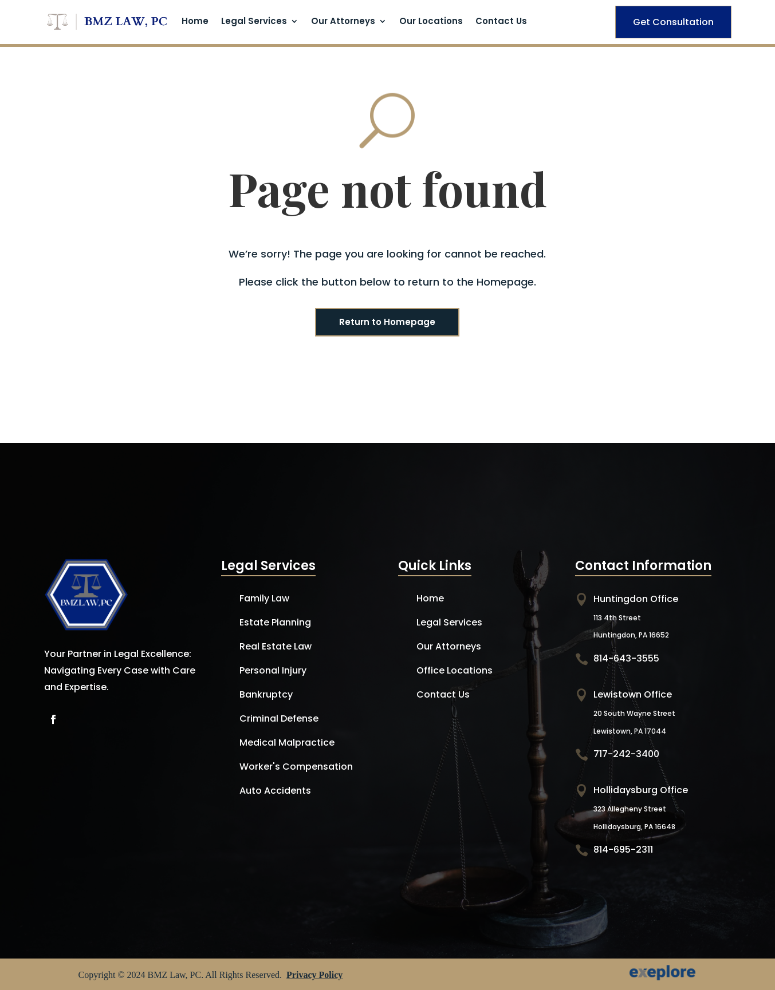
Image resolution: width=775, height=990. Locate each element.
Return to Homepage (387, 322)
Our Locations (431, 22)
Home (195, 22)
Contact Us (501, 22)
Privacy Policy (314, 975)
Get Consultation (673, 22)
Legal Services (254, 22)
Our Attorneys (343, 22)
